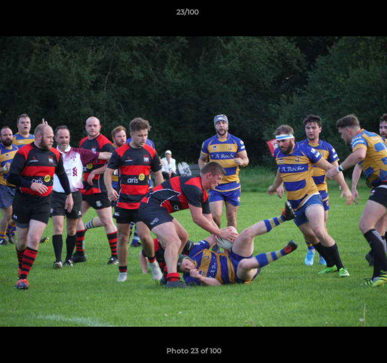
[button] (351, 14)
